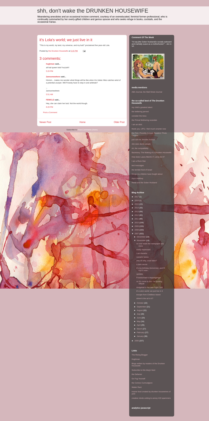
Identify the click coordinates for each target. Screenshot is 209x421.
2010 (137, 222)
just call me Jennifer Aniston (143, 139)
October (140, 303)
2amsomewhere (53, 77)
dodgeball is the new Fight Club (149, 287)
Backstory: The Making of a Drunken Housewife (151, 152)
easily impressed (143, 250)
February (141, 332)
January (140, 336)
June (139, 318)
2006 (137, 341)
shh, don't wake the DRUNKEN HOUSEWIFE (92, 11)
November (141, 240)
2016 (137, 200)
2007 (137, 234)
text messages (138, 165)
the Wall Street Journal (152, 92)
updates (139, 274)
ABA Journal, (137, 92)
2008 (137, 230)
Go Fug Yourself (138, 379)
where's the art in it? (144, 298)
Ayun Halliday (137, 178)
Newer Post (45, 122)
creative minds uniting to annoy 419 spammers (151, 398)
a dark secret (141, 264)
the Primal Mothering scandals (144, 120)
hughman (50, 64)
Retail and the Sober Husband (144, 183)
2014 (137, 208)
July (139, 314)
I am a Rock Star (139, 161)
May (139, 321)
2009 (137, 226)
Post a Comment (50, 112)
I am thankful (141, 253)
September (142, 307)
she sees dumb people (141, 144)
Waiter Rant (137, 387)
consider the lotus (139, 116)
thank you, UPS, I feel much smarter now (149, 129)
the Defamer (137, 374)
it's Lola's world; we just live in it (149, 291)
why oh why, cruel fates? (146, 261)
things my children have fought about (147, 174)
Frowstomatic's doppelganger (148, 278)
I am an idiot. (137, 124)
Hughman (136, 359)
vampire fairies (142, 257)
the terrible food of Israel (142, 170)
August (140, 310)
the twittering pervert (140, 111)
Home (83, 122)
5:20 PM (49, 71)
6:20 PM (49, 107)
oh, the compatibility (140, 148)
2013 (137, 211)
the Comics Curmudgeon (142, 383)
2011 (137, 219)
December (141, 237)
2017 (137, 197)
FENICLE (50, 100)
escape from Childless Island (148, 295)
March (140, 329)
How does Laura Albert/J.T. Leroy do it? (148, 157)
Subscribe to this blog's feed (143, 370)
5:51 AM (49, 94)
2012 (137, 215)
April (139, 325)
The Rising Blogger (140, 355)
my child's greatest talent (142, 107)
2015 (137, 204)
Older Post (119, 122)
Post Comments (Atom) (88, 130)
